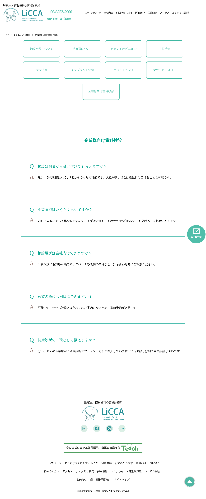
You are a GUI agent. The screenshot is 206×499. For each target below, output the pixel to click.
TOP (86, 12)
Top (6, 35)
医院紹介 (152, 12)
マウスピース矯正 (164, 70)
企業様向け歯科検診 (101, 91)
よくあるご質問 (180, 12)
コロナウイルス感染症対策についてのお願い (136, 471)
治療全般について (41, 48)
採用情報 (102, 471)
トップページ (53, 463)
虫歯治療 (164, 48)
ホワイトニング (123, 70)
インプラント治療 (82, 70)
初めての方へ (51, 471)
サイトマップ (121, 479)
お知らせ (96, 12)
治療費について (82, 48)
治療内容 (108, 12)
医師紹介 (140, 12)
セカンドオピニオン (124, 48)
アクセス (164, 12)
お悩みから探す (124, 12)
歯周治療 (41, 70)
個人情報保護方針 (100, 479)
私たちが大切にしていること (81, 463)
